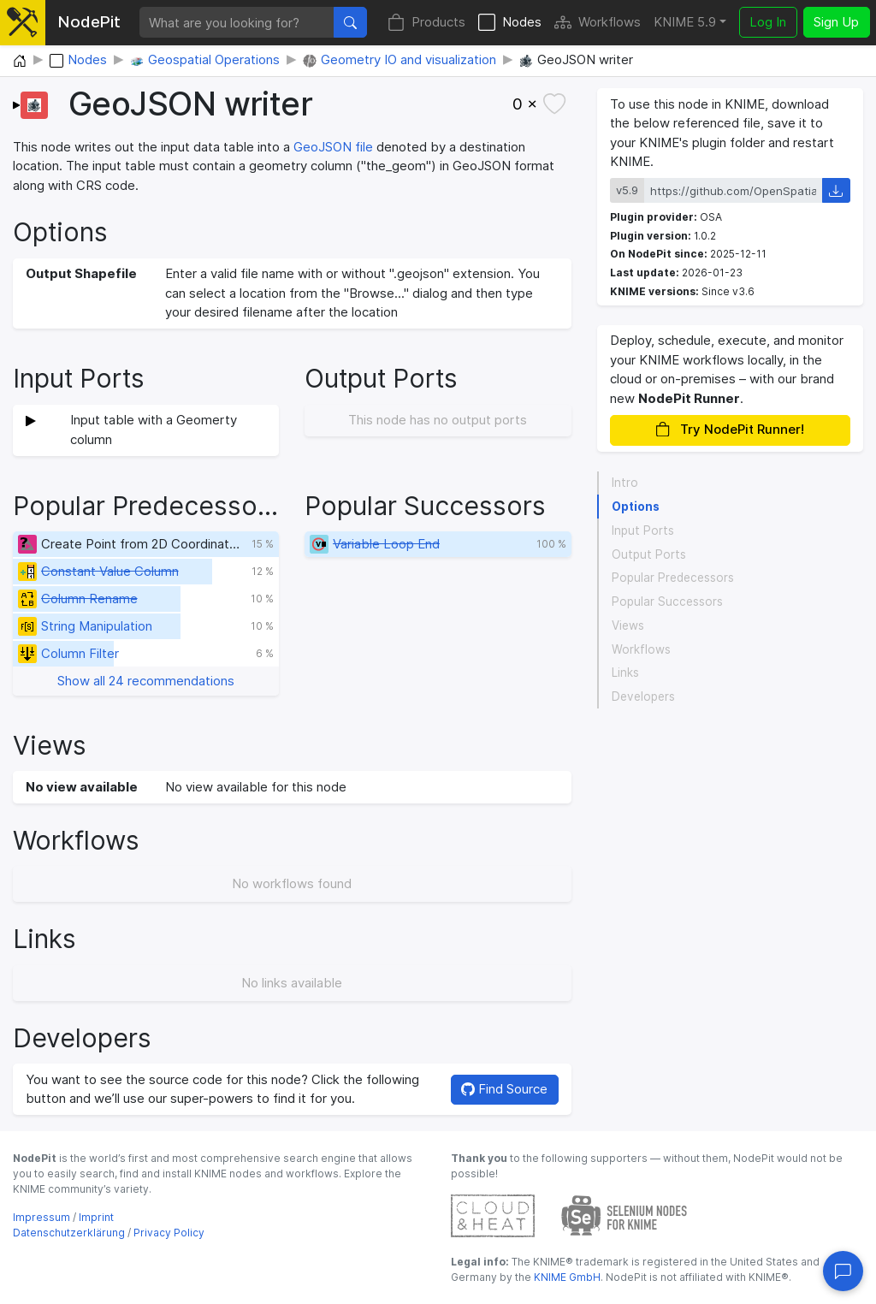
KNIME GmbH (566, 1277)
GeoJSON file (333, 147)
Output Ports (649, 554)
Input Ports (643, 530)
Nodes (510, 23)
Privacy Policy (168, 1232)
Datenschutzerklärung (69, 1232)
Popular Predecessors (673, 577)
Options (636, 506)
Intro (625, 482)
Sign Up (836, 22)
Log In (767, 22)
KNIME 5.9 (685, 22)
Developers (643, 696)
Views (628, 625)
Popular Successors (667, 601)
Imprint (96, 1217)
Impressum (41, 1217)
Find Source (504, 1089)
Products (426, 23)
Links (625, 672)
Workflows (597, 23)
